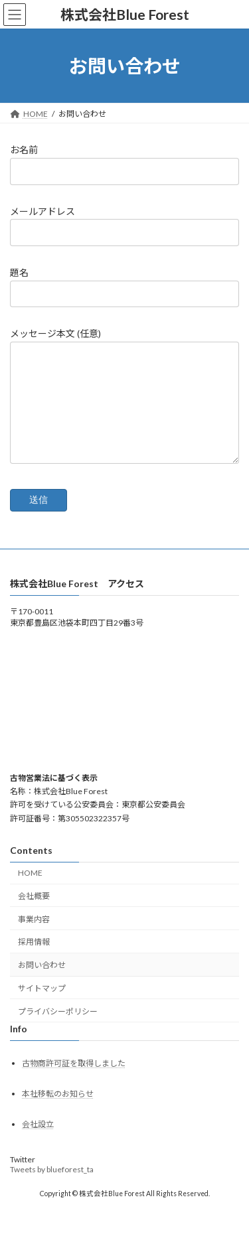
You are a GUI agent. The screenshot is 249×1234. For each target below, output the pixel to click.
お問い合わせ (42, 985)
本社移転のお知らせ (58, 1114)
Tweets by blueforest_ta (52, 1189)
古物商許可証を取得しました (73, 1082)
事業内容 (34, 939)
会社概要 (34, 916)
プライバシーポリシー (58, 1031)
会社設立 (38, 1144)
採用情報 (34, 962)
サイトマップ (42, 1008)
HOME (30, 893)
